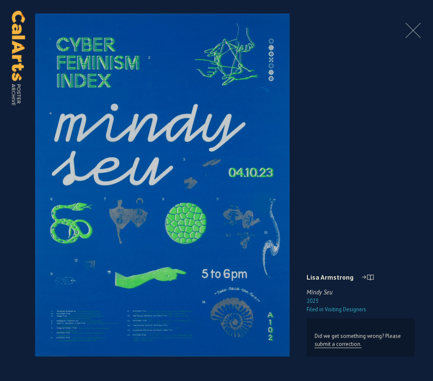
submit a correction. (338, 344)
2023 (312, 301)
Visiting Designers (336, 309)
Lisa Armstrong (330, 277)
